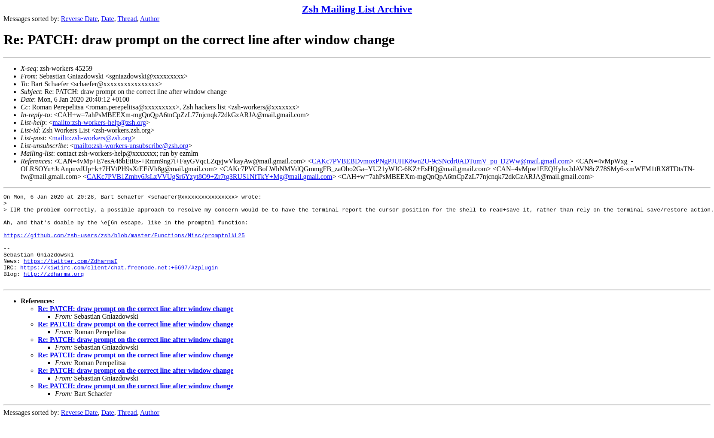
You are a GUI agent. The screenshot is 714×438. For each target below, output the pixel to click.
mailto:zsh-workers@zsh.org (91, 138)
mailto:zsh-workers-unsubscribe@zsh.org (131, 145)
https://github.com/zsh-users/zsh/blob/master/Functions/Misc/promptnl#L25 (124, 244)
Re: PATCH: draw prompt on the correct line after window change (135, 326)
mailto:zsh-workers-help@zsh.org (99, 122)
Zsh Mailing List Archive (357, 9)
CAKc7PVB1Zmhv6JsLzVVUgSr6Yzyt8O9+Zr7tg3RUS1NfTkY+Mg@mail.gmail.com (209, 176)
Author (149, 18)
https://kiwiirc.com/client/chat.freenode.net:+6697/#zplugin (119, 283)
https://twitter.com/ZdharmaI (70, 275)
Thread (127, 18)
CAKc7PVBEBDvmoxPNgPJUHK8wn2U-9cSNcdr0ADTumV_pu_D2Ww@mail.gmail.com (441, 161)
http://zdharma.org (54, 290)
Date (107, 18)
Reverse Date (79, 18)
